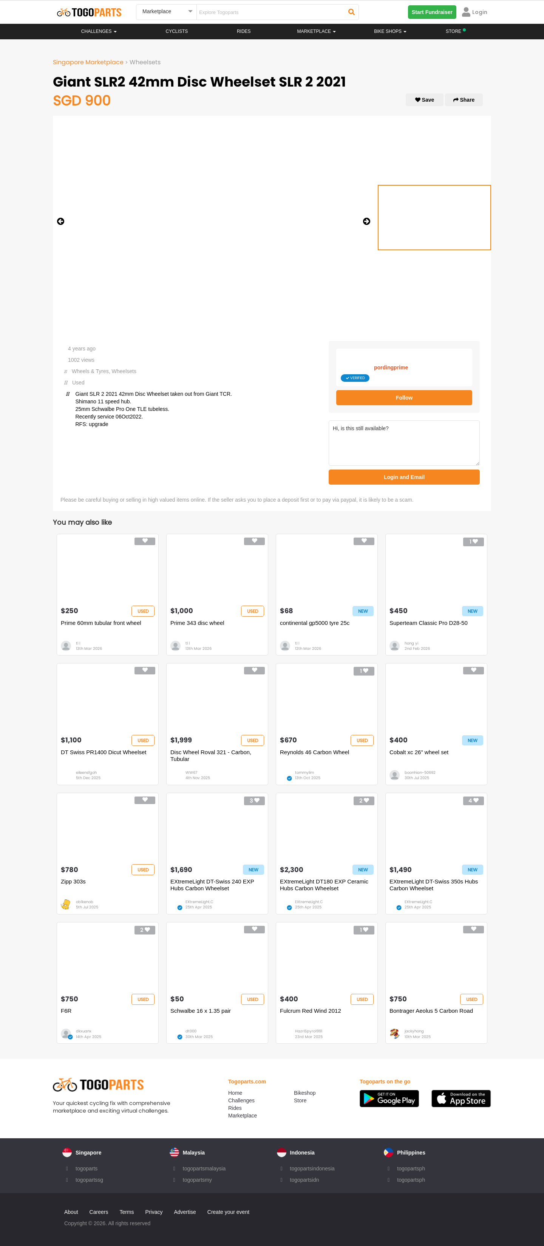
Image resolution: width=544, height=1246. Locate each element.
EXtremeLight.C (199, 902)
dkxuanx (83, 1031)
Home (235, 1093)
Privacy (154, 1212)
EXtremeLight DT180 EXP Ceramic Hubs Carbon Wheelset (324, 884)
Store (300, 1100)
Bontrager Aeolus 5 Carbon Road (431, 1010)
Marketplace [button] (316, 31)
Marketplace (242, 1116)
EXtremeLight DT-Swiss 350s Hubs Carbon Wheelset (433, 884)
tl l (78, 643)
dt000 (190, 1031)
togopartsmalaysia (204, 1168)
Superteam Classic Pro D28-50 (428, 623)
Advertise (185, 1212)
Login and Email (404, 477)
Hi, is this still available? (404, 443)
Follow (404, 398)
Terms (126, 1212)
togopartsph (411, 1168)
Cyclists (177, 31)
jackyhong (414, 1031)
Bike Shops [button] (390, 31)
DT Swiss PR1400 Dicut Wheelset (103, 752)
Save (424, 100)
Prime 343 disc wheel (197, 623)
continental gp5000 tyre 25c (314, 623)
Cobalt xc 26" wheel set (418, 752)
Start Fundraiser (432, 12)
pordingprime (391, 367)
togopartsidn (304, 1180)
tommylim (304, 772)
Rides (244, 31)
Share (464, 100)
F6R (66, 1010)
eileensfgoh (86, 772)
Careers (99, 1212)
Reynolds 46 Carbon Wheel (314, 752)
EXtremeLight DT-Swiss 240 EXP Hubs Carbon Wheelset (212, 884)
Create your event (228, 1212)
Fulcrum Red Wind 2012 (310, 1010)
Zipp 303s (73, 881)
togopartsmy (197, 1180)
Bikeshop (305, 1093)
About (71, 1212)
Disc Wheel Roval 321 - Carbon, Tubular (210, 755)
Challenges (99, 31)
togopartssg (89, 1180)
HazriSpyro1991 (308, 1031)
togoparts (86, 1168)
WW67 (191, 772)
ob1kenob (84, 902)
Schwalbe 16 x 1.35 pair (200, 1010)
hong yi (411, 643)
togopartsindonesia (312, 1168)
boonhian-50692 (420, 772)
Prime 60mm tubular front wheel (101, 623)
